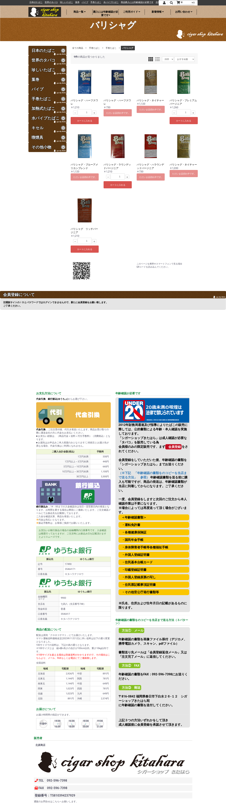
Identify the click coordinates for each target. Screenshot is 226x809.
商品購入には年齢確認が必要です (150, 2)
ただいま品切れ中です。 (118, 113)
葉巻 (90, 2)
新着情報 (158, 11)
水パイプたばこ (123, 2)
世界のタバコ (64, 2)
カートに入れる (84, 120)
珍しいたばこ (79, 2)
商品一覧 (79, 11)
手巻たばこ (108, 2)
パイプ (97, 2)
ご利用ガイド (131, 11)
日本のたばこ (48, 2)
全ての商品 (77, 48)
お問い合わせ (183, 11)
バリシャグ (127, 48)
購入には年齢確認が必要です (105, 12)
